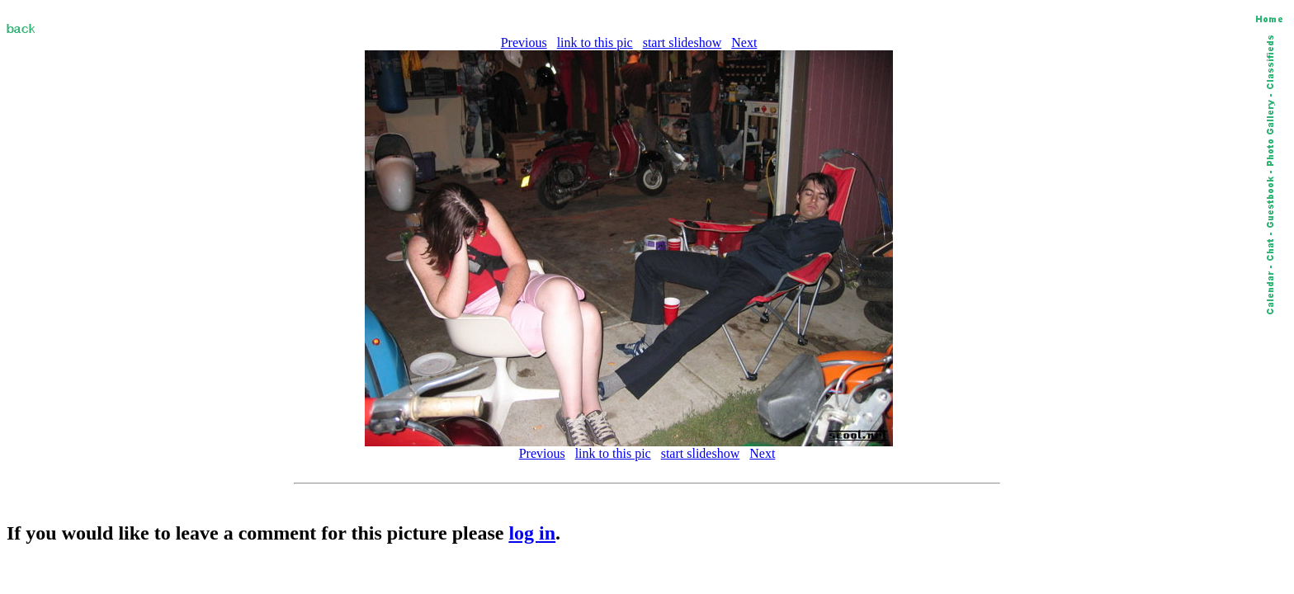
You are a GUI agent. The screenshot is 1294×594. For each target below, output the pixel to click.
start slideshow (682, 42)
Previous (524, 42)
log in (531, 533)
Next (744, 42)
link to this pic (595, 42)
